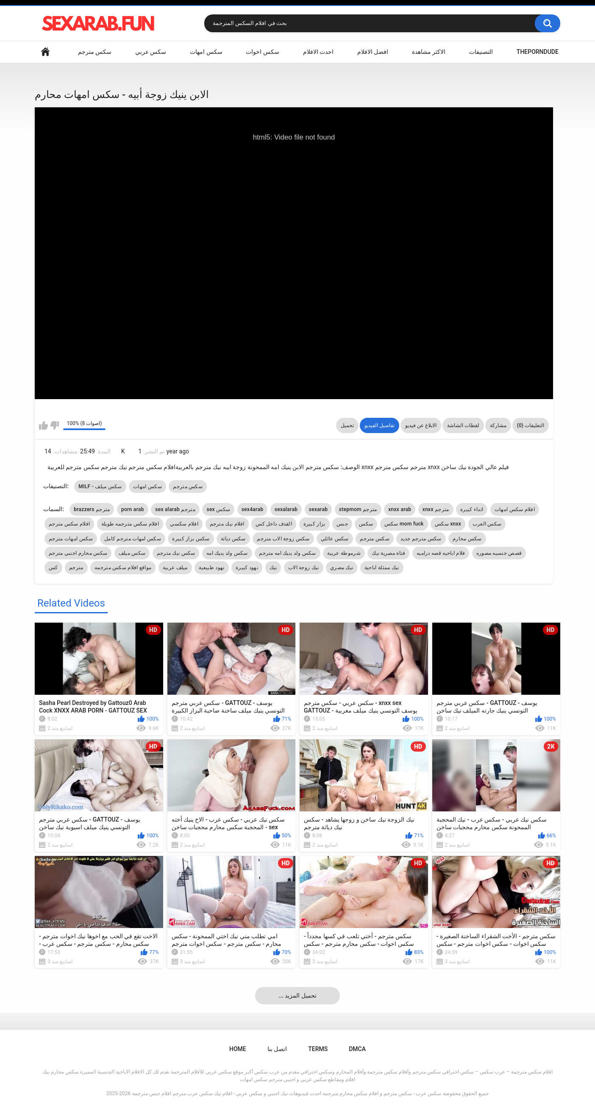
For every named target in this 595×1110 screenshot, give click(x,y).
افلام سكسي (184, 524)
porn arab (132, 509)
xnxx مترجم (436, 509)
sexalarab (286, 509)
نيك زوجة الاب (303, 567)
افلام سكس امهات (515, 509)
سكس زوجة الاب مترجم (283, 539)
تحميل (347, 425)
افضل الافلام (372, 51)
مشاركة (498, 425)
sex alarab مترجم (175, 509)
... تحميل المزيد (297, 995)
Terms (318, 1049)
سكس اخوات (262, 51)
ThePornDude (538, 51)
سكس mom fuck (404, 524)
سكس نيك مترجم (176, 553)
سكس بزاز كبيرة (190, 539)
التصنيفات (481, 51)
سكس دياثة (233, 539)
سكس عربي (150, 51)
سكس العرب (487, 524)
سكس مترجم (94, 51)
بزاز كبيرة (314, 524)
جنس (342, 524)
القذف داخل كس (274, 524)
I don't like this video (54, 425)
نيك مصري (341, 567)
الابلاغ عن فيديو (421, 425)
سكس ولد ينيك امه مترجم (287, 553)
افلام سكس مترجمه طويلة (130, 524)
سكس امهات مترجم (71, 539)
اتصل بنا (277, 1049)
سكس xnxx (448, 524)
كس (53, 567)
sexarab (318, 509)
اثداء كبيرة (471, 509)
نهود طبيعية (211, 567)
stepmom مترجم (358, 509)
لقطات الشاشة (463, 425)
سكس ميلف (132, 553)
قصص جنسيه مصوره (499, 553)
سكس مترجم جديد (420, 539)
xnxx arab (399, 509)
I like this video (43, 425)
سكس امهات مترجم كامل (132, 539)
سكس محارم (467, 539)
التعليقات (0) (530, 425)
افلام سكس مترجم (69, 524)
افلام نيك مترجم (227, 524)
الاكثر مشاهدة (428, 51)
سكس (366, 524)
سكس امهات (206, 51)
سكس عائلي (335, 539)
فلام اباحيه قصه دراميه (441, 553)
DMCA (357, 1049)
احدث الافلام (318, 51)
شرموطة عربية (344, 553)
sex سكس (218, 509)
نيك (273, 567)
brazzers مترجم (92, 509)
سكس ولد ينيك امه (227, 553)
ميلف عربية (175, 567)
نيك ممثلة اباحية (381, 567)
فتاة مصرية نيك (388, 553)
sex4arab (253, 509)
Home (45, 52)
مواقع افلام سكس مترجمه (123, 567)
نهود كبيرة (247, 567)
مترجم (76, 567)
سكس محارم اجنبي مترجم (78, 553)
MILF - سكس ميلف (100, 486)
